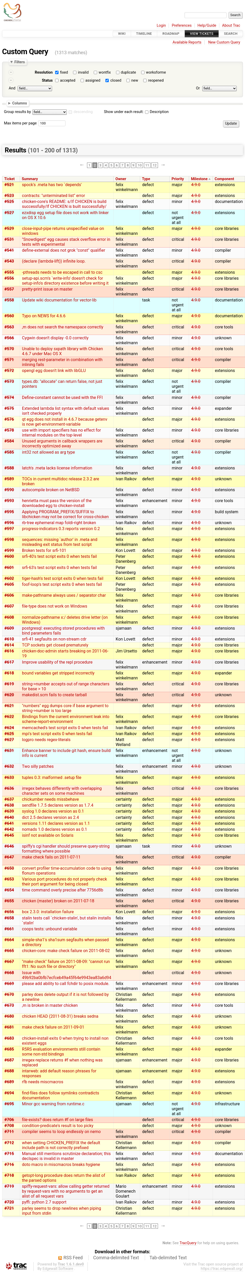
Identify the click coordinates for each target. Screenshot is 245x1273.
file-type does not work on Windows (54, 606)
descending (83, 112)
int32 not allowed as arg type (48, 452)
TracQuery (187, 1243)
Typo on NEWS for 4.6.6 (44, 315)
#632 (9, 766)
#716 (9, 1164)
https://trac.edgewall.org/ (222, 1269)
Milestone (199, 179)
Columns (19, 103)
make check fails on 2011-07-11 (51, 857)
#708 (9, 1125)
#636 (9, 788)
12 (154, 165)
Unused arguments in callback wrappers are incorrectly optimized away (62, 443)
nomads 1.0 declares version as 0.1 (54, 829)
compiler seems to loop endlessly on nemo (61, 1131)
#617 (9, 662)
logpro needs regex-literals (46, 739)
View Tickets (201, 34)
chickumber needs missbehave (50, 799)
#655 (9, 900)
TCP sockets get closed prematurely (55, 645)
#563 (9, 327)
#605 (9, 584)
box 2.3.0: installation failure (48, 911)
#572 (9, 370)
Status (47, 80)
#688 (9, 1070)
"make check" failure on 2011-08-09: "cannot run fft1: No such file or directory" (66, 964)
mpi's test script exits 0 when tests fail (57, 733)
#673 (9, 1005)
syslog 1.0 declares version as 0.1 (53, 811)
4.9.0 (195, 184)
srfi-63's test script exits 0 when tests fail (59, 567)
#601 (9, 567)
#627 (9, 739)
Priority (177, 179)
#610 (9, 639)
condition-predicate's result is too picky (57, 1125)
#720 (9, 1202)
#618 (9, 673)
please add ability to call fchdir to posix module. (65, 983)
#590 (9, 489)
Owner (121, 179)
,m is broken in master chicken (50, 1005)
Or (198, 88)
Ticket (9, 179)
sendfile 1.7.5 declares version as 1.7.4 (57, 805)
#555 (9, 272)
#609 (9, 628)
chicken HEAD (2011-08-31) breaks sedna (60, 1016)
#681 (9, 1027)
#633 (9, 777)
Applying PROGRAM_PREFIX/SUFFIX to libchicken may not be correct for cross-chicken (65, 514)
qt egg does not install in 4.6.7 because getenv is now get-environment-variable (64, 422)
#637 (9, 799)
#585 (9, 452)
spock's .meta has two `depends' (52, 184)
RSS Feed (73, 1257)
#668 (9, 972)
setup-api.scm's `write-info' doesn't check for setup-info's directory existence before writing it (65, 281)
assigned (92, 80)
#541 (9, 250)
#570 (9, 348)
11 (147, 165)
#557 (9, 289)
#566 (9, 337)
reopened (156, 80)
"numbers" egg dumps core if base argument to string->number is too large (65, 708)
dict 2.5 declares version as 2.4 (50, 817)
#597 (9, 528)
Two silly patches (38, 766)
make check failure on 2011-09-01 (53, 1027)
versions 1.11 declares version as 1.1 (56, 823)
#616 (9, 651)
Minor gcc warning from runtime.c (53, 1103)
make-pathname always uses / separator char (64, 595)
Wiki (122, 34)
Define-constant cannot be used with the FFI (62, 397)
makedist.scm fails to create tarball (54, 694)
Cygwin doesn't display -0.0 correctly (55, 337)
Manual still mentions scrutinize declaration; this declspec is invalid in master (66, 1156)
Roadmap (170, 34)
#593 (9, 500)
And (12, 88)
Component (224, 179)
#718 (9, 1175)
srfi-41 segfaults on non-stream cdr (54, 639)
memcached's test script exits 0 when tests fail (65, 727)
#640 (9, 817)
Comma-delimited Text (116, 1257)
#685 (9, 1049)
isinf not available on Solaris (48, 835)
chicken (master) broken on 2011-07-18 (58, 900)
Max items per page (20, 123)
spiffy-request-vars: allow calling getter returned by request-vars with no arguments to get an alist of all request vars (66, 1191)
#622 (9, 716)
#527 (9, 212)
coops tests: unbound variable (49, 928)
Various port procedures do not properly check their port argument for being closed (64, 882)
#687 (9, 1060)
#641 (9, 823)
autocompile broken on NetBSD (51, 489)
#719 (9, 1186)
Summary (30, 179)
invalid (83, 72)
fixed (64, 72)
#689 (9, 1081)
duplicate (128, 72)
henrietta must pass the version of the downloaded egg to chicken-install (57, 503)
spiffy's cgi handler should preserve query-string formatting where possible (66, 849)
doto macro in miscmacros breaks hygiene (61, 1164)
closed (115, 80)
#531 (9, 239)
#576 (9, 419)
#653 (9, 879)
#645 (9, 835)
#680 (9, 1016)
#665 (9, 950)
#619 (9, 683)
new (134, 80)
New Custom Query (224, 42)
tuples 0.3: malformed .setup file (51, 777)
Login (161, 25)
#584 (9, 441)
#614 (9, 645)
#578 (9, 430)
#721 (9, 1208)
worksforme (156, 72)
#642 (9, 829)
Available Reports (186, 42)
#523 (9, 195)
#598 (9, 539)
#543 (9, 261)
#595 (9, 511)
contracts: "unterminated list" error (53, 195)
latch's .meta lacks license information (57, 468)
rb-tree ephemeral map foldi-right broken (59, 522)
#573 (9, 381)
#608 (9, 617)
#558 (9, 300)
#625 (9, 733)
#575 (9, 408)
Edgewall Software (57, 1269)
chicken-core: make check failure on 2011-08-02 (66, 950)
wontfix (105, 72)
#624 (9, 727)
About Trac (231, 25)
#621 (9, 705)
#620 (9, 694)
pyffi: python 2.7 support (44, 1202)
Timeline (144, 34)
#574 (9, 397)
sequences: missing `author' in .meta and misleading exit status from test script (59, 542)
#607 (9, 606)
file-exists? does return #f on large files (57, 1119)
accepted (67, 80)
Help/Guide (207, 25)
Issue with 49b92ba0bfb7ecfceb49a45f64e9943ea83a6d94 (66, 975)
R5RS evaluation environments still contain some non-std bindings (61, 1052)
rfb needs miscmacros (42, 1081)
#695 (9, 1103)
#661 (9, 928)
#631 (9, 750)
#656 (9, 911)
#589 (9, 478)
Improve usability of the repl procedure (57, 662)
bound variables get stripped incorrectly (58, 673)
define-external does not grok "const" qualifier (63, 250)
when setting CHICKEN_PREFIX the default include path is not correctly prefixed (61, 1145)
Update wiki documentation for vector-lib (59, 300)
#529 (9, 228)
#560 (9, 315)
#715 (9, 1153)
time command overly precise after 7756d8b (62, 890)
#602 (9, 578)
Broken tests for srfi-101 (44, 550)
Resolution (44, 72)
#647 (9, 857)
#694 (9, 1093)
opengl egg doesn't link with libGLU (54, 370)
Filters (19, 62)
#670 (9, 994)
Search (230, 34)
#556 (9, 278)
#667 (9, 961)
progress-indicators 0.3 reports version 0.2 (61, 528)
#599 (9, 550)
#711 (9, 1131)
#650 (9, 868)
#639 (9, 811)
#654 (9, 890)
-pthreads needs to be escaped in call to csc (62, 272)
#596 (9, 522)
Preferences (182, 25)
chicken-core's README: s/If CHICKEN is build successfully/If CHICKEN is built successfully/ (64, 204)
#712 (9, 1142)
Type (146, 179)
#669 (9, 983)
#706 (9, 1119)
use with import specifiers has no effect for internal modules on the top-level (61, 433)
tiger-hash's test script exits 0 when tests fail (62, 578)
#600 (9, 556)
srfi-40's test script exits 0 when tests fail (59, 556)
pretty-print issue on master (47, 289)
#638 (9, 805)
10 (140, 165)
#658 (9, 918)
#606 (9, 595)
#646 (9, 846)
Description (157, 112)
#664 (9, 939)
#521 (9, 184)
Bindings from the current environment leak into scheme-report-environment (65, 719)
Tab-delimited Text (168, 1257)
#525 (9, 201)
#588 (9, 468)
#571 (9, 359)
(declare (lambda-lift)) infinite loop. (54, 261)
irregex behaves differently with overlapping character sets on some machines (62, 791)
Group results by (17, 112)
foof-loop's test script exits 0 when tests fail (62, 584)
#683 (9, 1038)
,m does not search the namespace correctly (62, 327)
